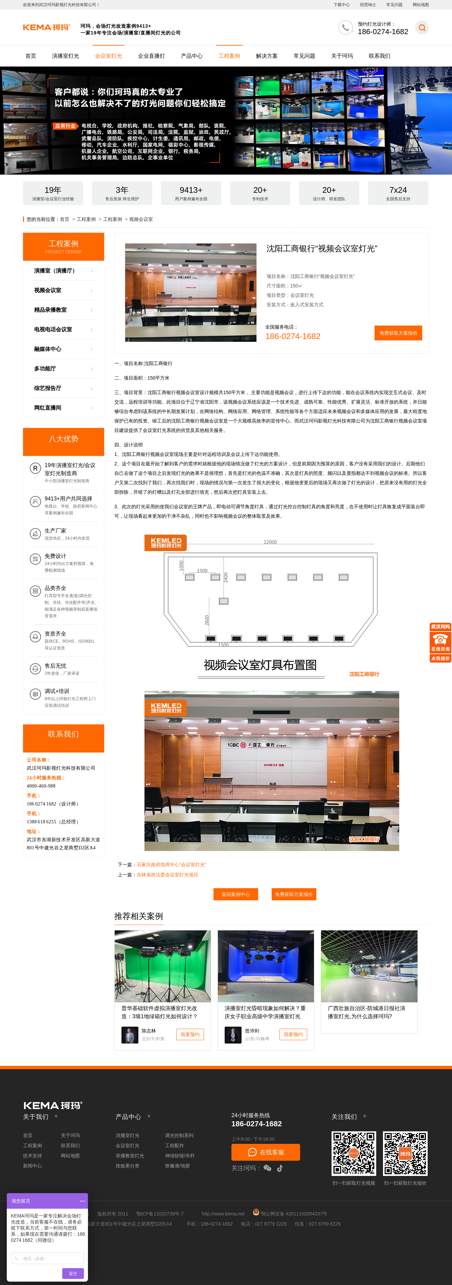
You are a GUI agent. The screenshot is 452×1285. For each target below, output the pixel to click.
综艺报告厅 (47, 388)
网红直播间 (47, 408)
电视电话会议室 (53, 329)
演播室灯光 (65, 56)
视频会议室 (141, 219)
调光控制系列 (179, 1135)
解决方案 (267, 56)
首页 (30, 56)
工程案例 (229, 56)
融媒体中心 (47, 349)
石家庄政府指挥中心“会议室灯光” (171, 864)
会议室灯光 (108, 56)
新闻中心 (32, 1165)
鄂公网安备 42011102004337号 (290, 1213)
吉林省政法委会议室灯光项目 (167, 874)
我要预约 (190, 1034)
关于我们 (36, 1116)
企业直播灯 (151, 56)
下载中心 (342, 4)
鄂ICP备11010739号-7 (160, 1213)
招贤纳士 (368, 4)
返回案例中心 (236, 894)
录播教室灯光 (130, 1155)
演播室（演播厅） (55, 271)
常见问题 (394, 4)
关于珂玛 (342, 56)
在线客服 (272, 1152)
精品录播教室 (50, 310)
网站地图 (421, 4)
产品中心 (192, 56)
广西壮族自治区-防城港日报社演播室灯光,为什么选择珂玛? (366, 1012)
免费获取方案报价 (398, 333)
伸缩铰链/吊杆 (180, 1155)
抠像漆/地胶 (177, 1165)
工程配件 (174, 1145)
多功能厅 (45, 368)
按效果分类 (127, 1165)
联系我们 (379, 56)
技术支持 (32, 1155)
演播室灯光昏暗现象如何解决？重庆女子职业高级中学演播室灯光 (265, 1012)
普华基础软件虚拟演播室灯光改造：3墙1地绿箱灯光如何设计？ (159, 1012)
